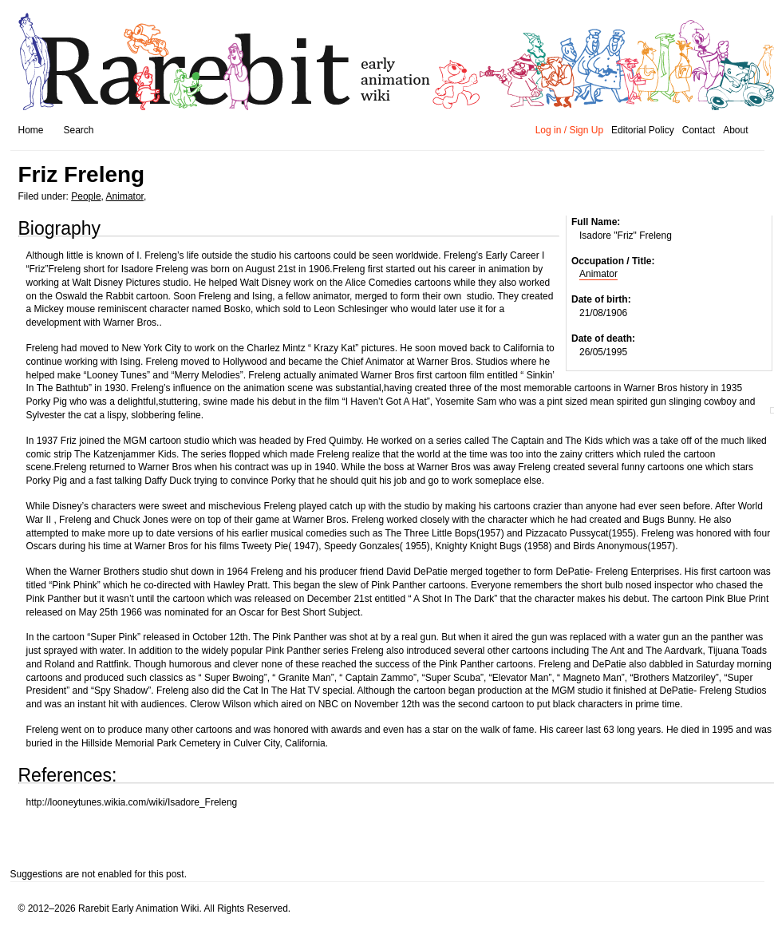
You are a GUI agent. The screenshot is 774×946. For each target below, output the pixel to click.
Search (79, 130)
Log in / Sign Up (569, 130)
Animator (125, 196)
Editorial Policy (642, 130)
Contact (698, 130)
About (735, 130)
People (86, 196)
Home (31, 130)
